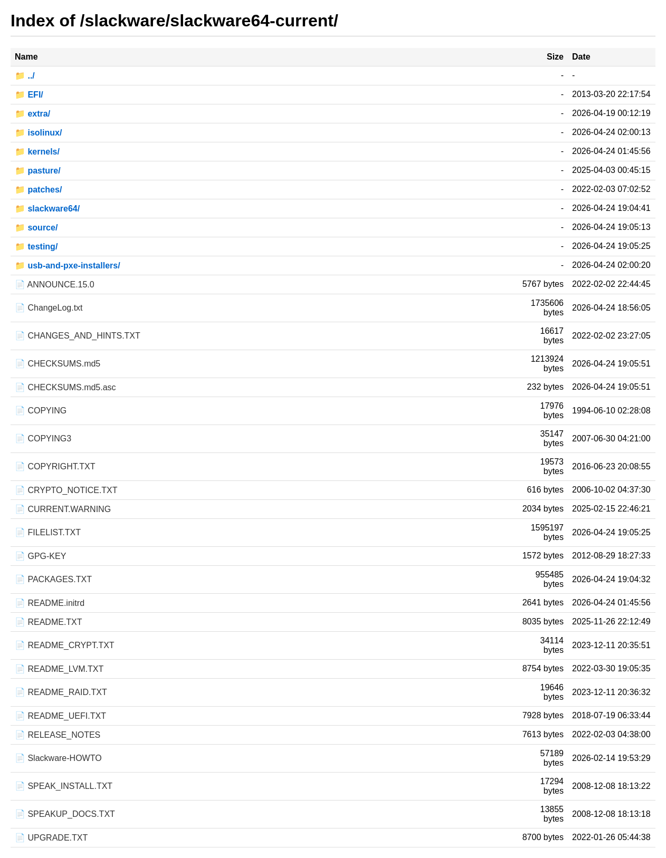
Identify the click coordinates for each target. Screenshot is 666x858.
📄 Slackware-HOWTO (58, 758)
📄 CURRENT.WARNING (63, 509)
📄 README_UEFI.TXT (60, 715)
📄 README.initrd (49, 603)
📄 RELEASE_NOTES (57, 734)
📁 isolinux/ (38, 132)
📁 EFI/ (29, 94)
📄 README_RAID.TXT (61, 692)
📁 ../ (25, 75)
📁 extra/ (32, 113)
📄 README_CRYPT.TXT (65, 645)
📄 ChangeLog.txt (49, 307)
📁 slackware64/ (47, 208)
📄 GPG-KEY (40, 556)
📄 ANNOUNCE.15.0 (54, 284)
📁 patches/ (38, 189)
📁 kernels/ (37, 151)
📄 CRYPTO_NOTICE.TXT (66, 490)
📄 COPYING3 (43, 438)
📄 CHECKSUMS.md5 (57, 363)
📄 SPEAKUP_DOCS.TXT (65, 813)
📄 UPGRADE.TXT (51, 837)
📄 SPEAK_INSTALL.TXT (63, 786)
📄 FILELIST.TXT (48, 532)
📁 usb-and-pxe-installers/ (67, 265)
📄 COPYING (40, 410)
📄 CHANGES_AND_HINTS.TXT (77, 335)
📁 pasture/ (38, 170)
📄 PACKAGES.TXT (53, 579)
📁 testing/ (36, 246)
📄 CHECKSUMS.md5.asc (65, 387)
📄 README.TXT (48, 622)
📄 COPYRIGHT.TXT (55, 466)
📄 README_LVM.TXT (59, 668)
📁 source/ (36, 227)
